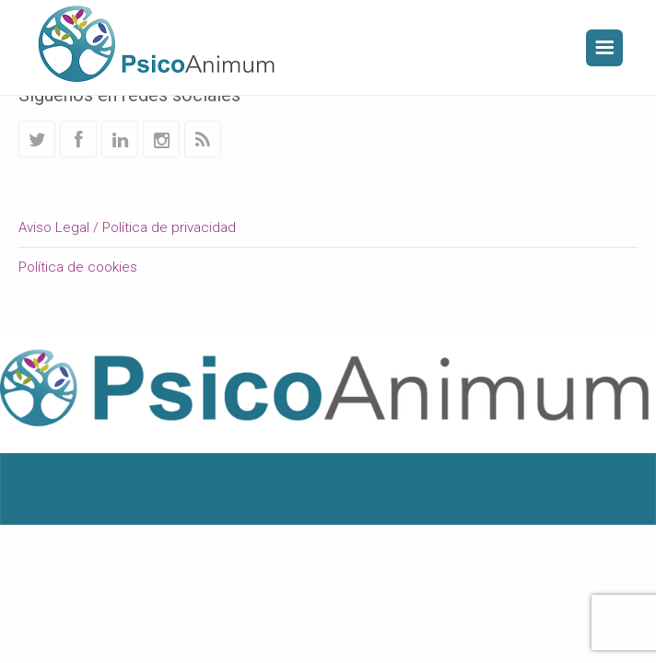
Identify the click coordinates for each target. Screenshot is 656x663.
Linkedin (119, 139)
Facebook (78, 139)
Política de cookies (77, 267)
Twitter (36, 139)
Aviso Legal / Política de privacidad (127, 227)
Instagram (161, 139)
